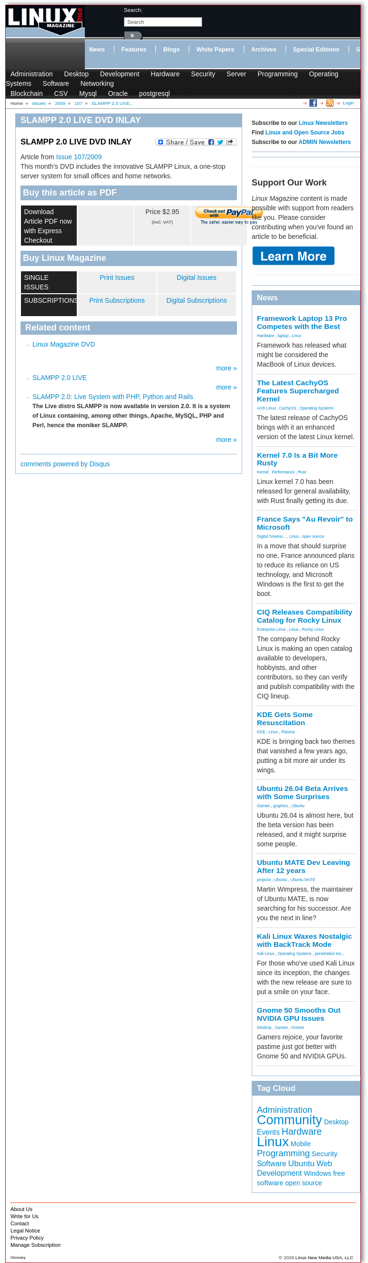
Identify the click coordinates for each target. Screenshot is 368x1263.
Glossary (18, 1257)
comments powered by (65, 464)
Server (236, 74)
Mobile (301, 1144)
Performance (283, 472)
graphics (280, 805)
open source (313, 536)
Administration (31, 74)
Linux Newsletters (323, 123)
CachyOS (287, 408)
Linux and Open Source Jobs (305, 132)
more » (226, 368)
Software (56, 83)
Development (120, 74)
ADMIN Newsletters (324, 142)
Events (268, 1132)
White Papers (215, 49)
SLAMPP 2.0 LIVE (59, 377)
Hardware (165, 74)
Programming (277, 74)
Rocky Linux (313, 629)
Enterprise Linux (271, 629)
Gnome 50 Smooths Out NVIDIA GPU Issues (298, 1014)
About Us (21, 1209)
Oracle (118, 93)
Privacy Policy (27, 1238)
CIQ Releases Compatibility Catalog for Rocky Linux (304, 616)
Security (203, 74)
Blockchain (26, 93)
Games (263, 805)
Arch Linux (266, 408)
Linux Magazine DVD (63, 344)
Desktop (76, 74)
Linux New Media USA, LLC (324, 1257)
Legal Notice (25, 1230)
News (97, 49)
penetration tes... (330, 953)
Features (134, 49)
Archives (263, 49)
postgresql (154, 93)
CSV (61, 93)
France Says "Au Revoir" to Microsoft (305, 523)
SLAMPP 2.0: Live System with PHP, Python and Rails (112, 396)
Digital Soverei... (271, 536)
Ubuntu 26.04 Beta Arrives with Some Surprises (302, 792)
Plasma (288, 731)
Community (289, 1120)
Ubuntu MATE (302, 879)
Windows (317, 1173)
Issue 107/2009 (79, 157)
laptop (282, 335)
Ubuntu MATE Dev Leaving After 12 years (303, 866)
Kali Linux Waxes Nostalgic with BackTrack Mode (304, 940)
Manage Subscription (35, 1245)
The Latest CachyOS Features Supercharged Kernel (298, 391)
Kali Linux (265, 953)
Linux (296, 335)
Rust (302, 472)
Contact (19, 1223)
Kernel (262, 472)
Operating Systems (316, 408)
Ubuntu (298, 805)
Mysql (88, 93)
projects (264, 879)
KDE (261, 731)
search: (133, 10)
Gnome (297, 1027)
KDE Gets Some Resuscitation (285, 718)
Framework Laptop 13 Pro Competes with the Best (302, 322)
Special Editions (316, 49)
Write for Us (24, 1216)
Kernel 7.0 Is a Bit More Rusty (297, 459)
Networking (97, 83)
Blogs (171, 49)
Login (348, 102)
